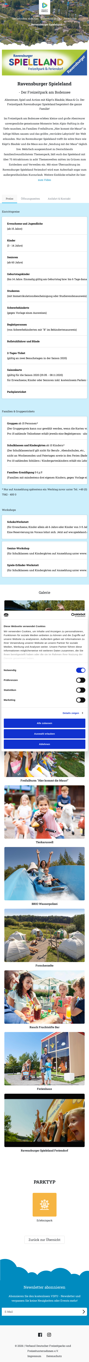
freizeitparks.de (50, 18)
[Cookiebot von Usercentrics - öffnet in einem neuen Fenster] (71, 615)
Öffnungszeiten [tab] (30, 198)
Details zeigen (71, 713)
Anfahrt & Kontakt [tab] (59, 198)
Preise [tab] (9, 198)
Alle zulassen (44, 723)
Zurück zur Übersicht (44, 1240)
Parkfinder (70, 18)
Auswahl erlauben (44, 733)
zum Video (44, 179)
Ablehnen (44, 744)
